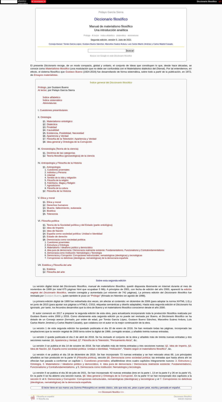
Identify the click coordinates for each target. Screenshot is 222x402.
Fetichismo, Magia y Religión (61, 183)
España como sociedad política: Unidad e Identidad (74, 233)
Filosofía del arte (56, 272)
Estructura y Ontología (58, 245)
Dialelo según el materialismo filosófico (145, 348)
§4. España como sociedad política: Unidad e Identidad (78, 348)
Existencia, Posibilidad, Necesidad (65, 133)
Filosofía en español (45, 396)
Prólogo (87, 35)
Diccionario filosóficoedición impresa (183, 397)
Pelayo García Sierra (111, 12)
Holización (115, 348)
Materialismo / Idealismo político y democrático (70, 247)
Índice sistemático (52, 100)
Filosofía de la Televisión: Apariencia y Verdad (71, 138)
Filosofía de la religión (57, 180)
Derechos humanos (57, 205)
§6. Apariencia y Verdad (64, 340)
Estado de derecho (57, 236)
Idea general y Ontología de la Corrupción (69, 141)
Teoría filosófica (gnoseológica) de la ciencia (71, 155)
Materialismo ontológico (59, 121)
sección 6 (35, 379)
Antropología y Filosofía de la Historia (61, 163)
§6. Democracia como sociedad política (128, 357)
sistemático (121, 35)
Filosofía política (50, 221)
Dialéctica (52, 124)
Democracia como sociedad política (66, 239)
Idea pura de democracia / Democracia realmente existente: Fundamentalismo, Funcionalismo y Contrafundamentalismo (105, 250)
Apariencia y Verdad (57, 136)
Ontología (45, 117)
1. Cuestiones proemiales (95, 360)
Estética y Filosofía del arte (56, 265)
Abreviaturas (49, 103)
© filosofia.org (43, 399)
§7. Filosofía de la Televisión (93, 340)
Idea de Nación (55, 231)
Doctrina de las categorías (61, 153)
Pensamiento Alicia (121, 340)
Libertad (51, 175)
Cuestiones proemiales (58, 170)
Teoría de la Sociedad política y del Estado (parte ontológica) (80, 225)
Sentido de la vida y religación (61, 177)
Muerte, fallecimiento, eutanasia (64, 208)
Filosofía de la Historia (59, 191)
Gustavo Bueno (74, 71)
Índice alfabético (51, 97)
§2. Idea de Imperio (176, 345)
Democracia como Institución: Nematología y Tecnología (74, 253)
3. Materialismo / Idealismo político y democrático (70, 364)
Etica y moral (48, 198)
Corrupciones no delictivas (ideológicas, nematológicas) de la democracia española (87, 258)
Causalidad (53, 130)
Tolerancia (52, 214)
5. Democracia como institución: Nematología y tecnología (109, 367)
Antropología (53, 167)
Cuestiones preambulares (54, 110)
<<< (100, 392)
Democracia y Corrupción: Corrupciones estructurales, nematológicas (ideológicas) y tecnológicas (94, 255)
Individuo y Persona (56, 172)
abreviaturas (133, 35)
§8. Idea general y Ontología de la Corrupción (108, 375)
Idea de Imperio (55, 227)
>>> (122, 392)
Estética (51, 269)
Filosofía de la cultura (57, 188)
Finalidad (52, 127)
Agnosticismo (53, 185)
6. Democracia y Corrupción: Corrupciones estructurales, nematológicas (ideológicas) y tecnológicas (99, 379)
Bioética (51, 210)
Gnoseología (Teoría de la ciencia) (59, 148)
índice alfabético (108, 35)
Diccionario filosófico (111, 392)
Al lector (95, 35)
